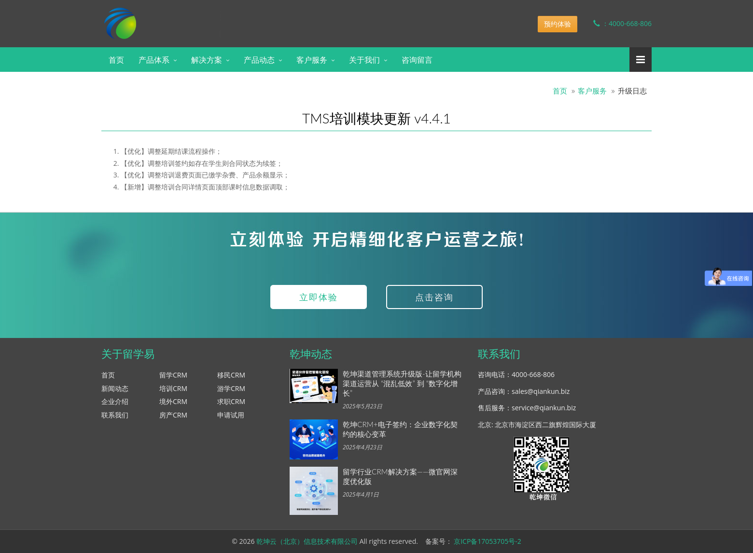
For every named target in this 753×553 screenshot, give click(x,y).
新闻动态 (114, 388)
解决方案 (206, 59)
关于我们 (364, 59)
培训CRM (173, 388)
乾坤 (178, 16)
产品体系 (154, 59)
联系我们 (114, 414)
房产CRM (173, 414)
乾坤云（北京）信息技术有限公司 (307, 541)
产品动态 (259, 59)
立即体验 (318, 297)
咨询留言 (417, 59)
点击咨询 (434, 297)
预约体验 (557, 23)
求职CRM (231, 401)
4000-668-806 (533, 374)
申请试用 (230, 414)
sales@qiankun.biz (541, 391)
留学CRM (173, 374)
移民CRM (231, 374)
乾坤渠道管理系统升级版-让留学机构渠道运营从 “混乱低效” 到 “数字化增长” (402, 383)
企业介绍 (114, 401)
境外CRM (173, 401)
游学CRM (231, 388)
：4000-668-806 (615, 23)
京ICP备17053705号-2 (487, 541)
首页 (116, 59)
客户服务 (311, 59)
